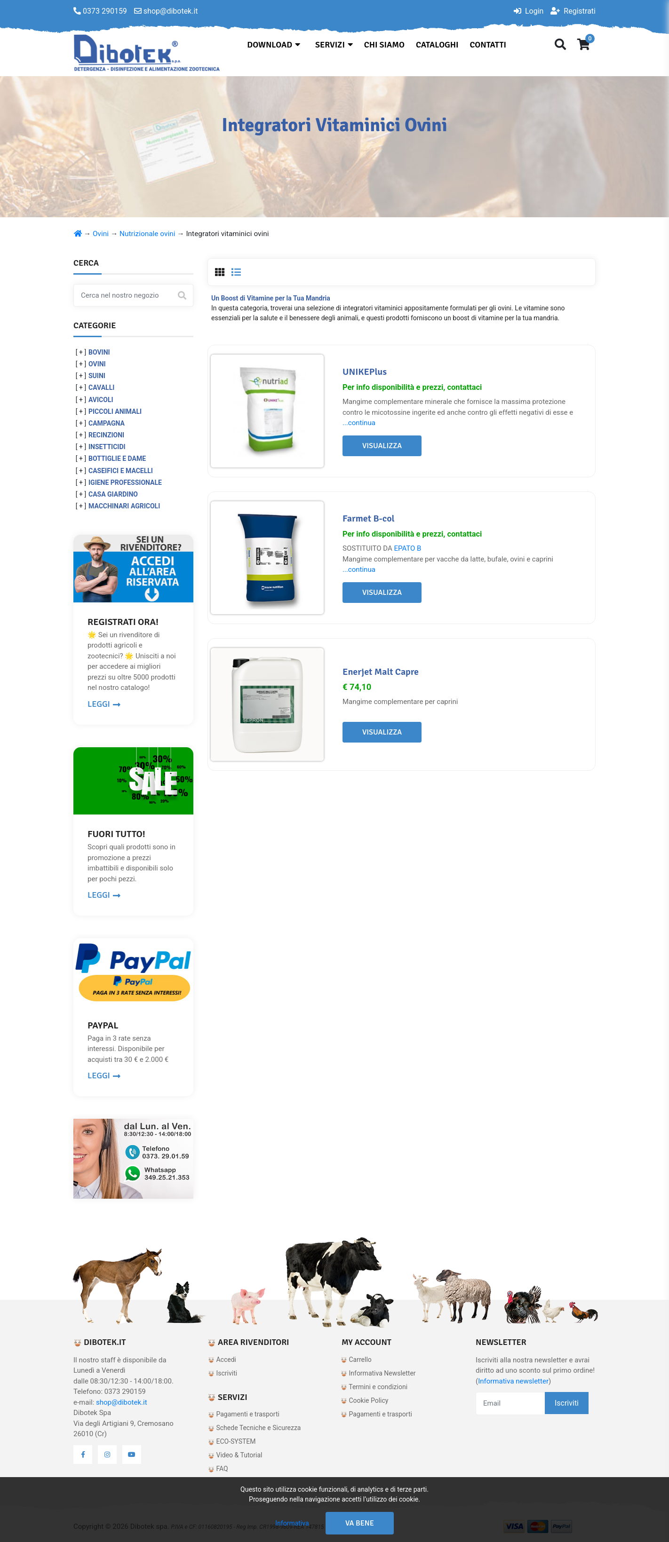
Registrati (573, 11)
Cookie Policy (364, 1400)
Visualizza (382, 446)
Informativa (292, 1523)
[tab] (219, 272)
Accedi (222, 1359)
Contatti (488, 45)
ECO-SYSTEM (232, 1441)
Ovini (101, 233)
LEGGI (104, 704)
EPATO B (407, 548)
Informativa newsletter (513, 1381)
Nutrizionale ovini (147, 233)
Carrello (356, 1359)
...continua (358, 423)
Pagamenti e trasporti (243, 1414)
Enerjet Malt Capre (380, 672)
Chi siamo (384, 45)
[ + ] (81, 352)
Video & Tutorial (235, 1455)
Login (528, 11)
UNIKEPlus (364, 372)
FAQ (218, 1468)
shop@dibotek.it (121, 1402)
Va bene (359, 1523)
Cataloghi (437, 45)
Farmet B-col (368, 518)
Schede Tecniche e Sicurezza (254, 1427)
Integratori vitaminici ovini (227, 233)
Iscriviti (222, 1373)
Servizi (334, 45)
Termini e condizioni (374, 1387)
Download (273, 45)
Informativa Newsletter (378, 1373)
